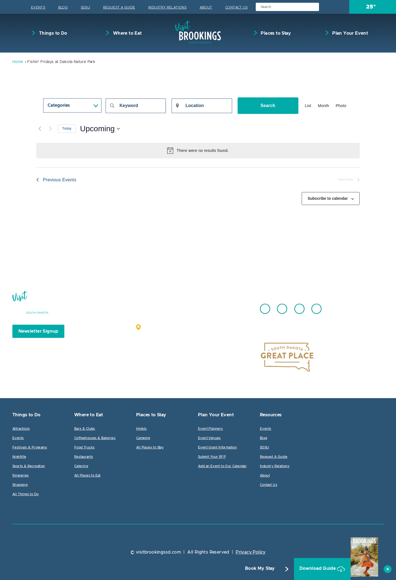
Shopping (20, 484)
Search (267, 105)
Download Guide (314, 569)
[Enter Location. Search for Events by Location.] (202, 106)
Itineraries (20, 475)
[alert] (198, 150)
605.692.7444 (211, 306)
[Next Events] (50, 128)
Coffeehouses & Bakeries (95, 438)
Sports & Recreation (28, 466)
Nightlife (19, 456)
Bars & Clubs (84, 428)
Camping (143, 438)
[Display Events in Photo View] (341, 105)
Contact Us (236, 7)
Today (67, 128)
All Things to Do (25, 494)
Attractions (21, 428)
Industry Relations (167, 7)
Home (17, 62)
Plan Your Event (349, 33)
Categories (59, 105)
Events (38, 7)
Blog (63, 7)
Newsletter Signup (38, 331)
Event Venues (209, 438)
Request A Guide (119, 7)
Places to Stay (275, 33)
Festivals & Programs (29, 447)
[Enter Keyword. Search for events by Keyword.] (136, 106)
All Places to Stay (150, 447)
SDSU (85, 7)
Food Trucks (84, 447)
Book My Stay (255, 569)
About (206, 7)
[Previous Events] (39, 128)
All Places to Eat (87, 475)
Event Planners (210, 428)
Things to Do (52, 33)
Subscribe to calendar (327, 198)
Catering (81, 466)
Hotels (141, 428)
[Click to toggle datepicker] (100, 128)
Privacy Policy (251, 552)
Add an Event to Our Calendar (222, 466)
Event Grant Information (217, 447)
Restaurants (83, 456)
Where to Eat (127, 33)
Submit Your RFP (212, 456)
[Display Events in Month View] (323, 105)
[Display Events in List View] (308, 105)
